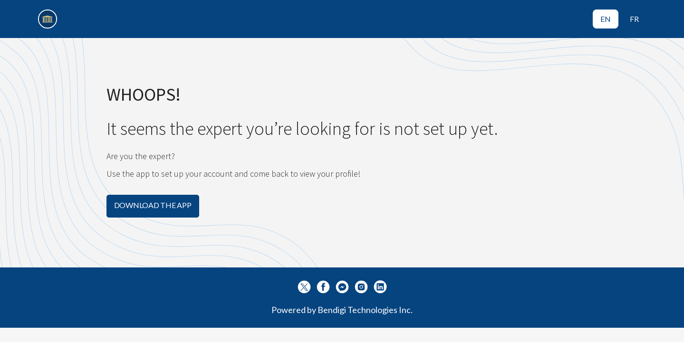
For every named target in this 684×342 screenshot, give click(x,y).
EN (605, 18)
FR (634, 18)
